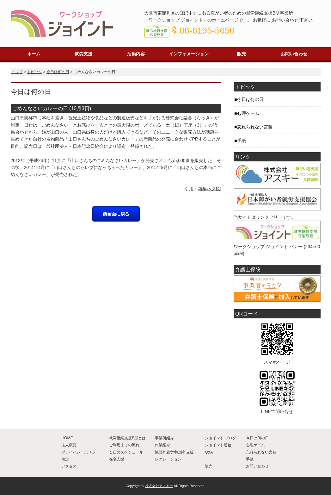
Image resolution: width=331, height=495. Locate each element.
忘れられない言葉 (255, 126)
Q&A (209, 452)
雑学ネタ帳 (209, 188)
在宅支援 (116, 459)
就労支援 (83, 53)
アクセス (69, 466)
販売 (241, 53)
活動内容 (136, 53)
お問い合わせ (285, 19)
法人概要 (69, 445)
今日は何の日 (57, 72)
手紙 (241, 140)
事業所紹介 (164, 438)
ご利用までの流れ (124, 445)
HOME (67, 438)
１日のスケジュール (126, 452)
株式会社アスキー (159, 486)
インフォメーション (189, 53)
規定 (65, 459)
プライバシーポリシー (80, 452)
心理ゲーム (248, 113)
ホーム (33, 53)
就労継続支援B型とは (127, 438)
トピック (34, 72)
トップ (17, 72)
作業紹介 (162, 445)
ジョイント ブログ (220, 438)
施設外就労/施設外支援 (174, 452)
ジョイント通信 (218, 445)
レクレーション (168, 459)
